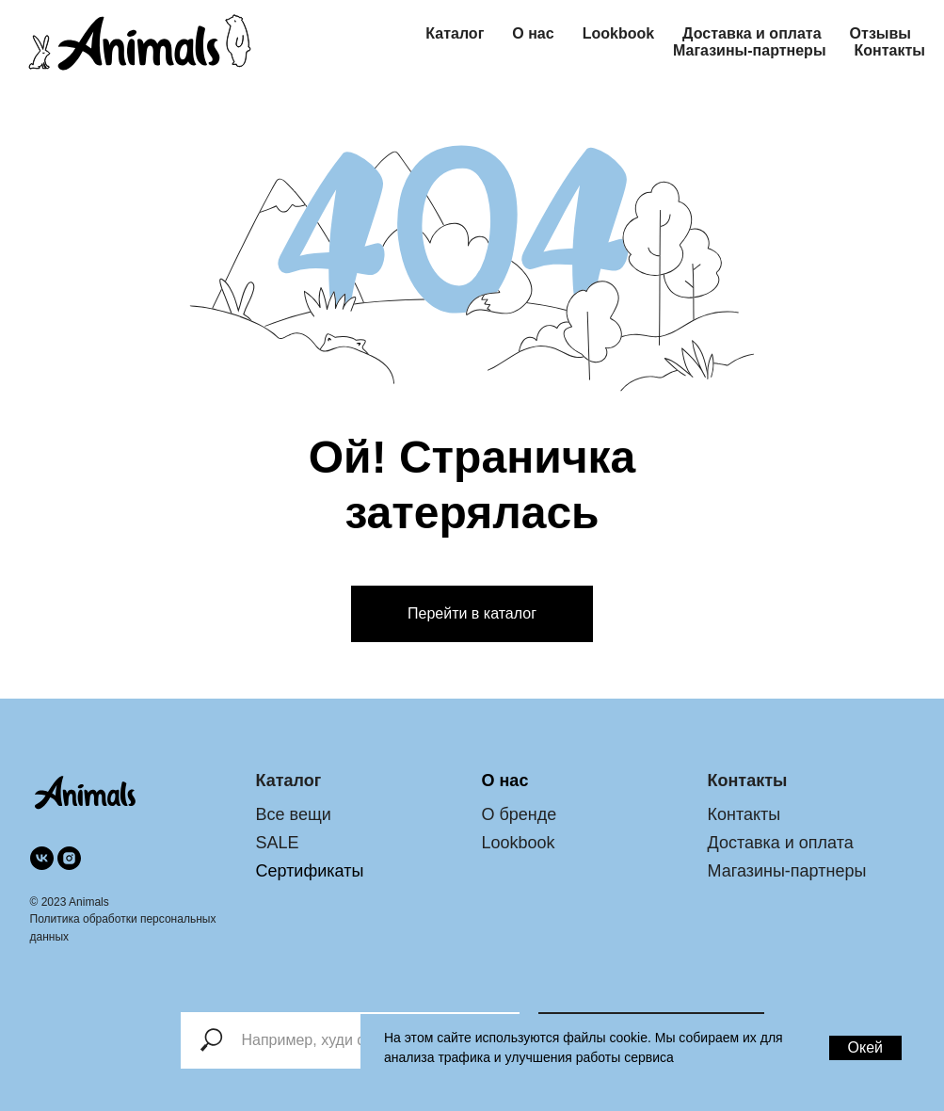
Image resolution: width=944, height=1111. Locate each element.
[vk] (42, 858)
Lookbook (618, 33)
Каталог (454, 33)
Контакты (890, 50)
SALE (277, 842)
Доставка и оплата (752, 33)
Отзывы (880, 33)
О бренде (519, 814)
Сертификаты (310, 870)
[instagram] (69, 858)
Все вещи (293, 814)
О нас (532, 33)
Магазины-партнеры (749, 50)
